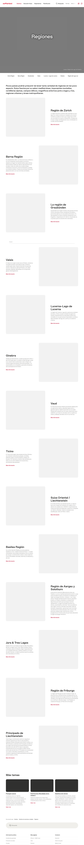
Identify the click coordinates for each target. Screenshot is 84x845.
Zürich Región (11, 76)
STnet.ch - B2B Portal (35, 838)
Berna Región (21, 76)
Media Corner (58, 843)
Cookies (8, 843)
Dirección (57, 838)
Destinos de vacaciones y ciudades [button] (26, 819)
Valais (38, 76)
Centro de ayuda (58, 840)
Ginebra (63, 76)
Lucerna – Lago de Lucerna (50, 76)
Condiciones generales (11, 838)
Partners (32, 843)
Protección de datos (10, 840)
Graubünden (31, 76)
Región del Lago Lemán (73, 76)
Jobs (32, 840)
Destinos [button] (16, 819)
